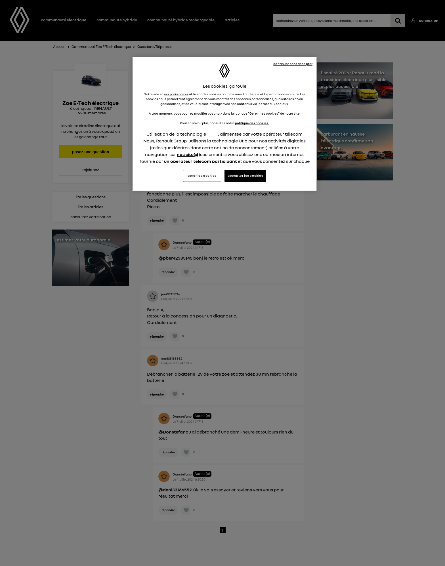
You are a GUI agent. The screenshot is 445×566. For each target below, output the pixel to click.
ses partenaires (176, 94)
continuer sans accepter (292, 64)
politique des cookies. (252, 123)
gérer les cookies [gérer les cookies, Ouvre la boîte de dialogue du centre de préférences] (202, 176)
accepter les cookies (245, 176)
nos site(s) (187, 154)
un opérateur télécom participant (200, 161)
